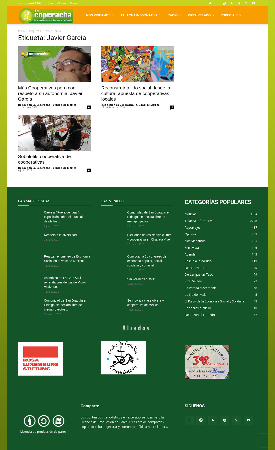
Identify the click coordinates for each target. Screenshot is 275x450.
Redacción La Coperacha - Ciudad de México (47, 104)
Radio (174, 15)
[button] (210, 3)
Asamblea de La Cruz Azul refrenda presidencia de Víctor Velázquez (65, 282)
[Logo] (46, 15)
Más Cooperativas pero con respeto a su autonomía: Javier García (50, 93)
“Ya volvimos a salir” (141, 279)
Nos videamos (100, 15)
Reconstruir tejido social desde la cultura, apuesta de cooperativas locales (135, 93)
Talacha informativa (141, 15)
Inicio (21, 31)
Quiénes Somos (57, 3)
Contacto (75, 3)
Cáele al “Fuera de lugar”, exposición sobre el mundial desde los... (63, 217)
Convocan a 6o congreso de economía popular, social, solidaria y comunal (146, 261)
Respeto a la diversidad (60, 235)
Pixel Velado (201, 15)
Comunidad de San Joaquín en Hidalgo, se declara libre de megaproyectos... (65, 305)
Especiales (231, 15)
